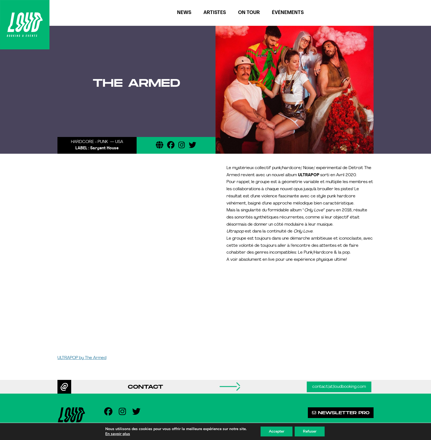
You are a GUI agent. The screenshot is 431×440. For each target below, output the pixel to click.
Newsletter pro (340, 413)
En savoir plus (117, 433)
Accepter (276, 431)
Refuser (309, 431)
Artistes (214, 12)
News (184, 12)
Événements (288, 12)
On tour (249, 12)
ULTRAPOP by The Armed (81, 358)
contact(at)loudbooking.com (339, 387)
